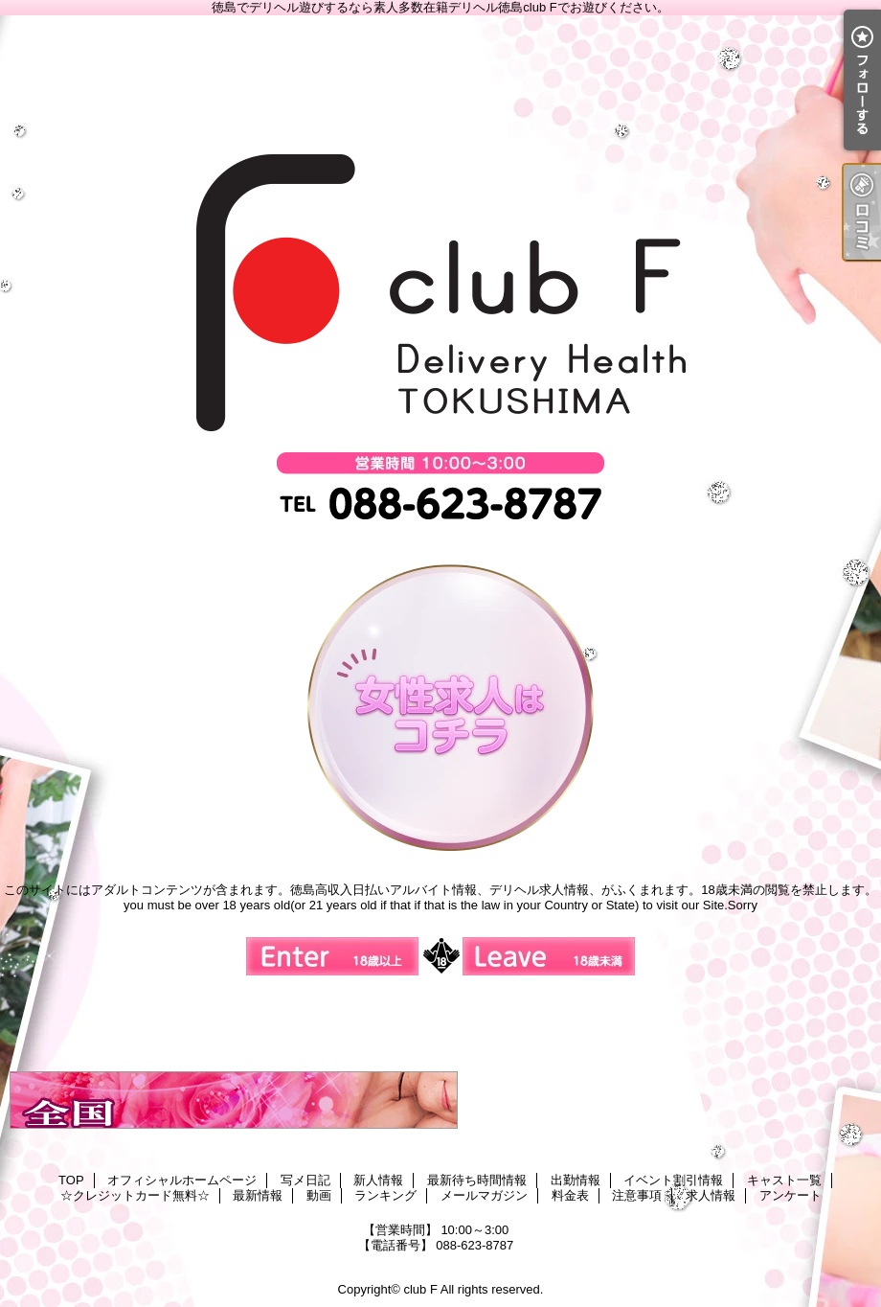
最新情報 (257, 1195)
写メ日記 (305, 1180)
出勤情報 (575, 1180)
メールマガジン (484, 1195)
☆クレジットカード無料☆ (135, 1195)
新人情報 (378, 1180)
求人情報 (710, 1195)
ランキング (385, 1195)
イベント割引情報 (673, 1180)
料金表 (570, 1195)
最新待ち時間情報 (477, 1180)
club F (420, 1289)
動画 (318, 1195)
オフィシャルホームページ (182, 1180)
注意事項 (637, 1195)
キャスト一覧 (784, 1180)
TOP (71, 1180)
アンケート (790, 1195)
